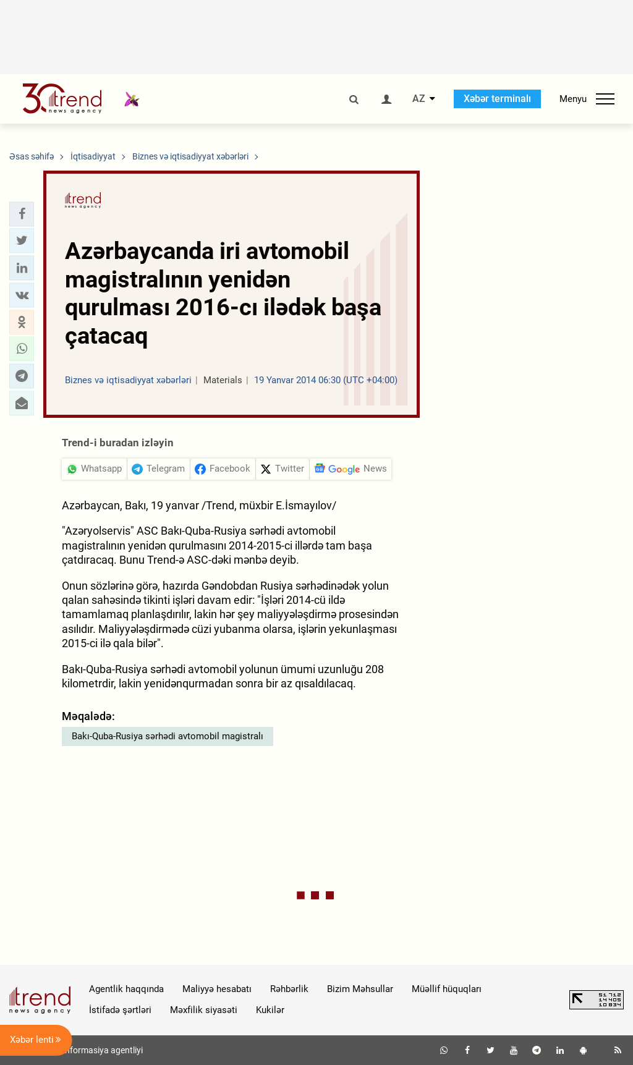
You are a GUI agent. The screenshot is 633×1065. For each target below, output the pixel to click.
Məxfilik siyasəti (203, 1010)
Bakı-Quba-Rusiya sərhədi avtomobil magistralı (167, 736)
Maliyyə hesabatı (217, 989)
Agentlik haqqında (126, 989)
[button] (21, 214)
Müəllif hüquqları (447, 989)
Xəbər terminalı (497, 98)
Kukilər (270, 1010)
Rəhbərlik (289, 989)
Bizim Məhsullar (360, 989)
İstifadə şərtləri (120, 1010)
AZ (418, 99)
